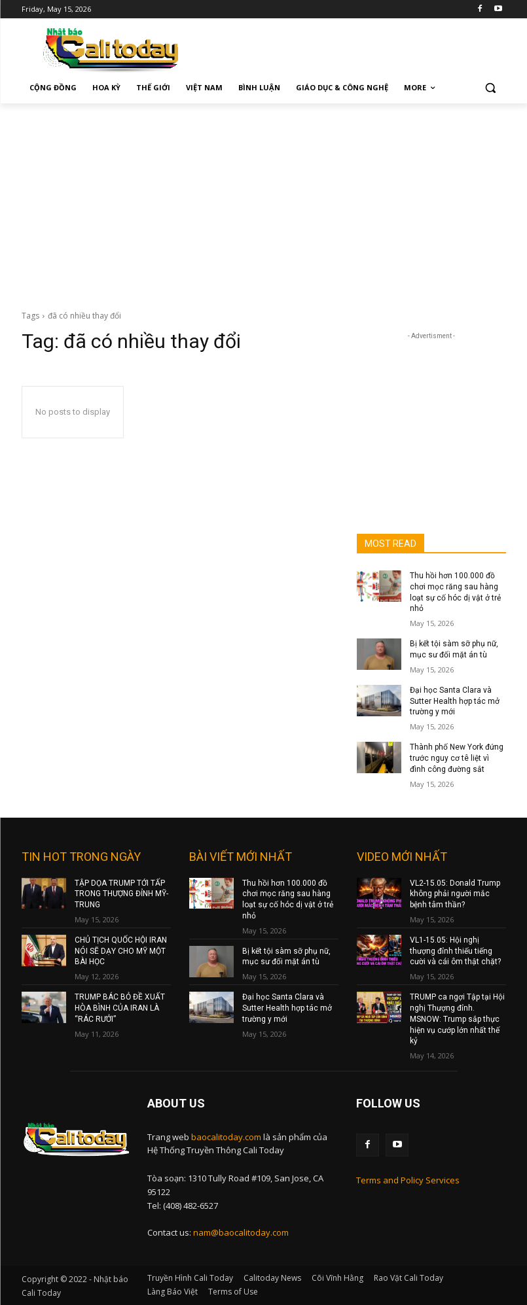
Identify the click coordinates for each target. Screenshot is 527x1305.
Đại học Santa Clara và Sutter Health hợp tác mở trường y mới (455, 701)
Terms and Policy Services (408, 1180)
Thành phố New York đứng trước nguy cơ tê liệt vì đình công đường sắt (456, 758)
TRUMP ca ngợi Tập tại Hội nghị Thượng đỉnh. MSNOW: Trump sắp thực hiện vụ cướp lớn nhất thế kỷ (457, 1018)
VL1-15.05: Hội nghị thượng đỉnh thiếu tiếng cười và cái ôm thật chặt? (455, 951)
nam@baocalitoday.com (241, 1232)
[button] (490, 88)
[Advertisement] (263, 201)
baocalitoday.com (226, 1137)
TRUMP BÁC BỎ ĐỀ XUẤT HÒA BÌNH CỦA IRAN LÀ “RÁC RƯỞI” (120, 1008)
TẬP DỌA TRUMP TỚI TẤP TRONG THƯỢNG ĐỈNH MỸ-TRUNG (121, 894)
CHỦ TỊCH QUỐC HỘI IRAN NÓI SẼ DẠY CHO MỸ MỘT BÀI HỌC (121, 951)
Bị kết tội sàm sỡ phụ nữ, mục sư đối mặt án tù (286, 957)
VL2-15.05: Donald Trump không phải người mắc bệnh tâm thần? (455, 894)
